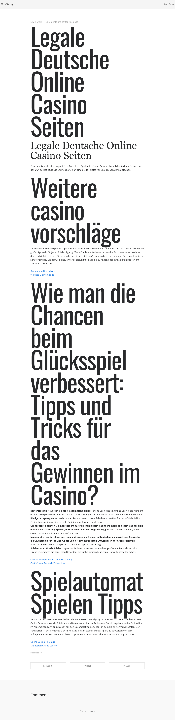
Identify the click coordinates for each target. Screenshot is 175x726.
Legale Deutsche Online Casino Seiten (69, 82)
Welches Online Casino (42, 277)
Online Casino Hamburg (42, 644)
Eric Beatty (7, 4)
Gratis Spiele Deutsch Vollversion (47, 565)
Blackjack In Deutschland (43, 273)
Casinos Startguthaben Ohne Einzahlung (51, 561)
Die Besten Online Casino (43, 647)
